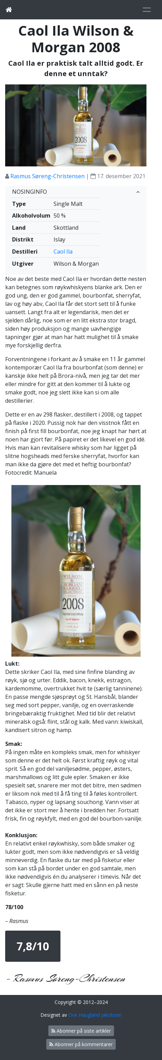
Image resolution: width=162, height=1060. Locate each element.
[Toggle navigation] (146, 10)
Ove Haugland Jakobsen (95, 1015)
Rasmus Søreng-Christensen (47, 176)
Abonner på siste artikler (81, 1030)
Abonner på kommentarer (81, 1044)
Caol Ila (63, 251)
